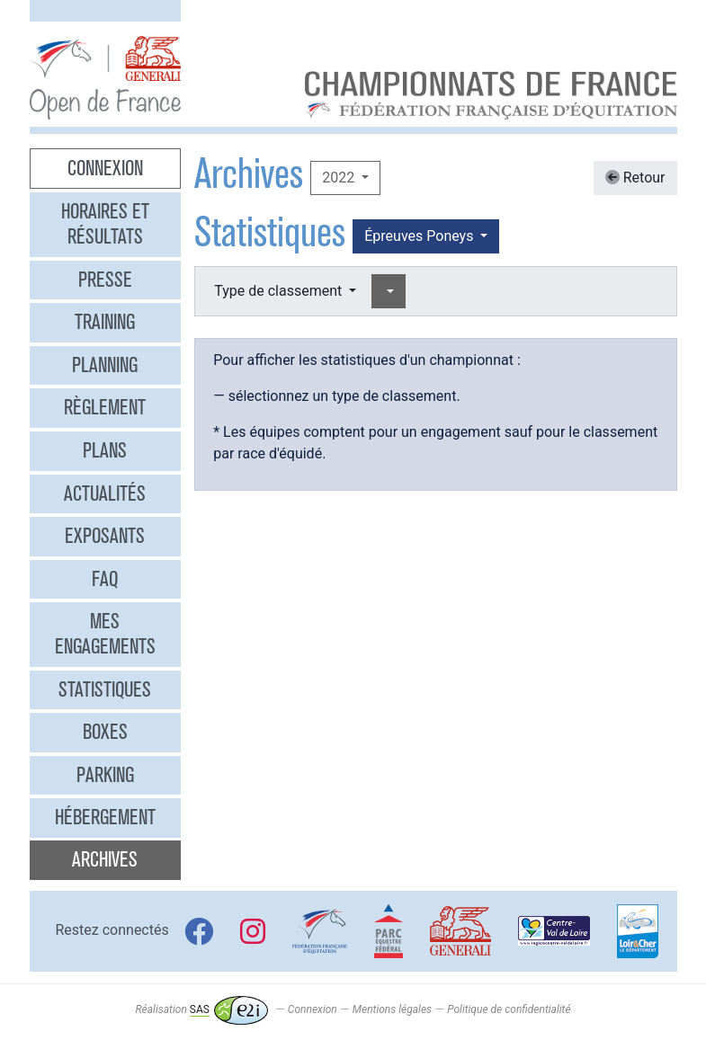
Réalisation (201, 1009)
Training (105, 321)
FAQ (105, 578)
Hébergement (105, 817)
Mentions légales (392, 1009)
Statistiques (104, 689)
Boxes (105, 731)
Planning (105, 365)
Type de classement (279, 290)
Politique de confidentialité (508, 1009)
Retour (635, 177)
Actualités (105, 493)
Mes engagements (105, 634)
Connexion (105, 168)
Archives (105, 859)
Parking (105, 774)
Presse (105, 279)
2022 (340, 177)
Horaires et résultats (105, 224)
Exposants (105, 535)
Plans (105, 450)
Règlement (105, 407)
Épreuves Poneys (420, 235)
